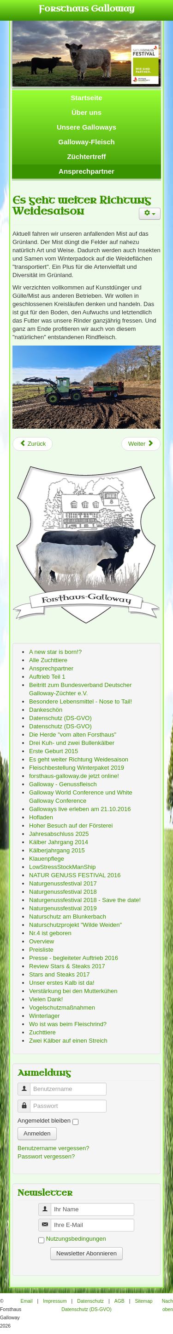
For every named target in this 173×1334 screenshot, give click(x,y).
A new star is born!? (55, 651)
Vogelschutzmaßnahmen (62, 1007)
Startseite (86, 98)
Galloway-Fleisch (86, 142)
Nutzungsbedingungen (76, 1239)
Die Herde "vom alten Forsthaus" (72, 734)
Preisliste (41, 949)
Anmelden (37, 1133)
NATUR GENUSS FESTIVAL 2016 (74, 875)
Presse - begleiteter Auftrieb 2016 (73, 957)
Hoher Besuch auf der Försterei (71, 825)
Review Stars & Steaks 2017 (67, 966)
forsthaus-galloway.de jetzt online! (74, 775)
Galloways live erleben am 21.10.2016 (80, 809)
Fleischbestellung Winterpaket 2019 (76, 767)
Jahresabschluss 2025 (59, 833)
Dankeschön (45, 709)
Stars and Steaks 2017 (59, 974)
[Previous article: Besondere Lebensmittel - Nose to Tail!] (32, 444)
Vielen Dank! (46, 999)
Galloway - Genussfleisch (63, 784)
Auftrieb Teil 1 (47, 676)
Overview (41, 941)
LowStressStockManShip (62, 866)
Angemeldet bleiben (44, 1120)
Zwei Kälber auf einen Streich (68, 1040)
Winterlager (44, 1015)
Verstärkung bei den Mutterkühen (73, 991)
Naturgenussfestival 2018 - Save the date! (85, 900)
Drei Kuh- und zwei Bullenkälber (71, 742)
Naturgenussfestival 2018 (63, 891)
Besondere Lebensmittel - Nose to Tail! (80, 701)
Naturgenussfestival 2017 (63, 883)
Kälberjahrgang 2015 (57, 850)
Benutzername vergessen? (53, 1148)
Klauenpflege (46, 858)
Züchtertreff (86, 156)
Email (26, 1301)
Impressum (54, 1301)
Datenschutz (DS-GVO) (60, 718)
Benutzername (41, 1229)
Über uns (86, 112)
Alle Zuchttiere (48, 660)
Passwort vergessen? (46, 1156)
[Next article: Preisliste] (141, 444)
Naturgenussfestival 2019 (63, 908)
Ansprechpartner (86, 171)
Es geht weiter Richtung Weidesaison (81, 205)
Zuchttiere (42, 1032)
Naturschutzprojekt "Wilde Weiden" (75, 924)
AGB (119, 1301)
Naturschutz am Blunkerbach (67, 916)
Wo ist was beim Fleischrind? (68, 1024)
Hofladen (41, 817)
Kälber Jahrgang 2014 (58, 842)
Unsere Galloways (86, 127)
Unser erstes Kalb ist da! (62, 982)
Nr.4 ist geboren (50, 933)
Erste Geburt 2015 (53, 751)
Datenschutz (90, 1301)
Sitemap (143, 1301)
